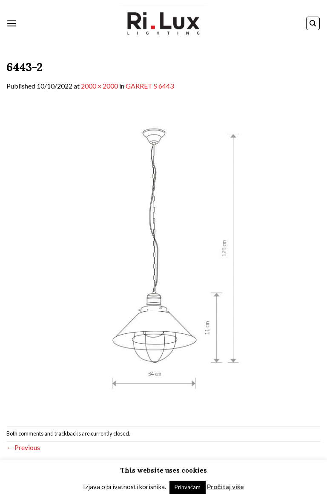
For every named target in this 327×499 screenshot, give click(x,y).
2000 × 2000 (99, 86)
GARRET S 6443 (150, 86)
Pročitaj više (225, 486)
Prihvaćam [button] (188, 487)
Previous (23, 447)
